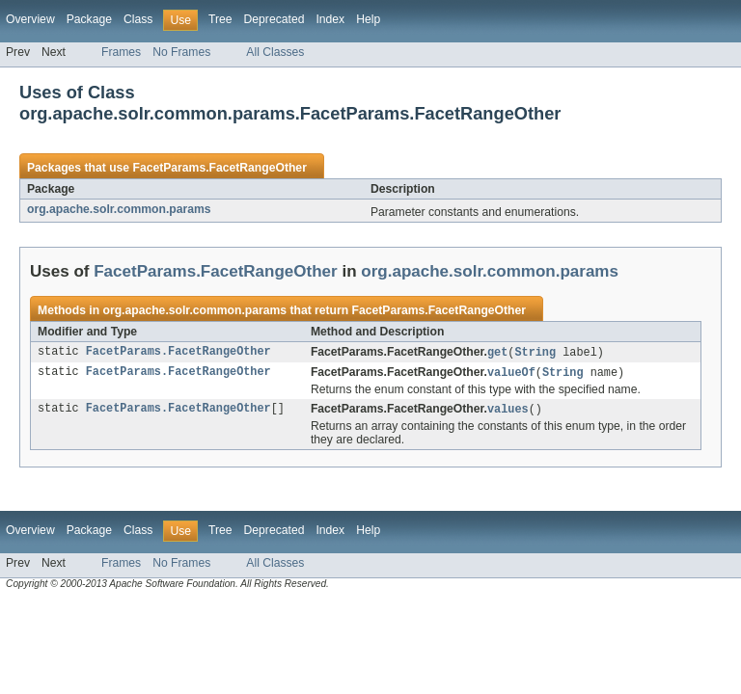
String (535, 352)
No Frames (181, 52)
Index (330, 19)
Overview (30, 19)
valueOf (511, 374)
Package (89, 19)
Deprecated (274, 19)
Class (138, 19)
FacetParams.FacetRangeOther (219, 167)
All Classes (275, 52)
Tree (220, 19)
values (508, 411)
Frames (121, 52)
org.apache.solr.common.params (119, 209)
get (497, 352)
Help (368, 19)
